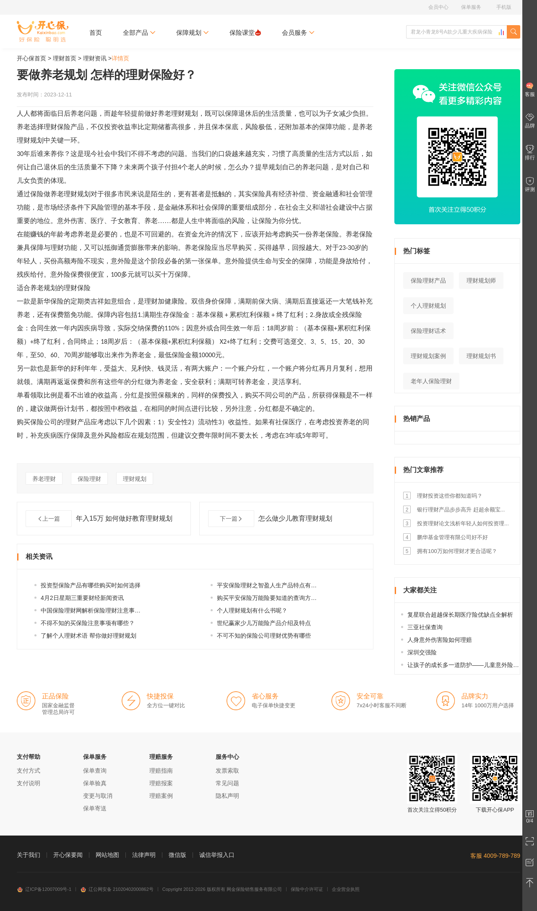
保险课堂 (245, 32)
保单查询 (95, 770)
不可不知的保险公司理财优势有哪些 (264, 635)
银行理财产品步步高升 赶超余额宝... (461, 509)
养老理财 (44, 478)
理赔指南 (161, 770)
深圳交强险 (422, 652)
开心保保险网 (42, 31)
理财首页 (64, 58)
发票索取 (227, 770)
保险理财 (89, 478)
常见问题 (227, 783)
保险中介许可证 (307, 889)
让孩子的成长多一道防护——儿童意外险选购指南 (472, 665)
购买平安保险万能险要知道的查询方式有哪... (275, 597)
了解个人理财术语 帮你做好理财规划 (88, 635)
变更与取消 (97, 795)
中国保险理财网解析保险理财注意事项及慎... (99, 610)
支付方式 (28, 770)
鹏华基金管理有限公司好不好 (452, 537)
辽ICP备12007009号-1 (44, 889)
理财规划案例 (428, 356)
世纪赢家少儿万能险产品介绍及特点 (264, 623)
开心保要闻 (68, 854)
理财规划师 (481, 280)
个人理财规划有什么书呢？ (252, 610)
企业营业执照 (346, 889)
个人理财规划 (428, 305)
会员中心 (438, 7)
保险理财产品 (428, 280)
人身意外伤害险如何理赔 (439, 639)
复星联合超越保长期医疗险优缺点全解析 (460, 614)
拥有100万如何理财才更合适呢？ (457, 551)
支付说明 (28, 783)
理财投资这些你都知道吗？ (449, 496)
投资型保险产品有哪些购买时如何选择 (91, 585)
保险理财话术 (428, 330)
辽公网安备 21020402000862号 (117, 889)
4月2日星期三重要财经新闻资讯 (82, 597)
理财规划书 (481, 356)
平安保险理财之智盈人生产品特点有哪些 (270, 585)
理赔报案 (161, 783)
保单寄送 (95, 808)
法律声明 (144, 854)
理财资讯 (95, 58)
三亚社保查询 (425, 627)
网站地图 (107, 854)
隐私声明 (227, 795)
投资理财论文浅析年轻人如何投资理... (463, 523)
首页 (95, 32)
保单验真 (95, 783)
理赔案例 (161, 795)
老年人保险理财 (431, 381)
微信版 (177, 854)
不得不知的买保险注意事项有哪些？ (88, 623)
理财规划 (134, 478)
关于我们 (28, 854)
